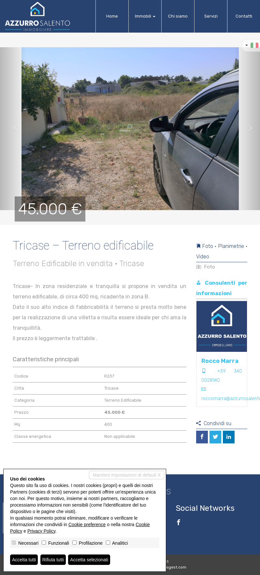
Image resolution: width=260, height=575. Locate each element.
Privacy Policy (41, 531)
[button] (13, 128)
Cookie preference (87, 524)
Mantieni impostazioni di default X (127, 475)
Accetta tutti (24, 559)
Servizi (211, 16)
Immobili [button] (145, 16)
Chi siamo (178, 16)
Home (112, 16)
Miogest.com (174, 567)
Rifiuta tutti (53, 559)
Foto (205, 267)
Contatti (244, 16)
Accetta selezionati (89, 559)
